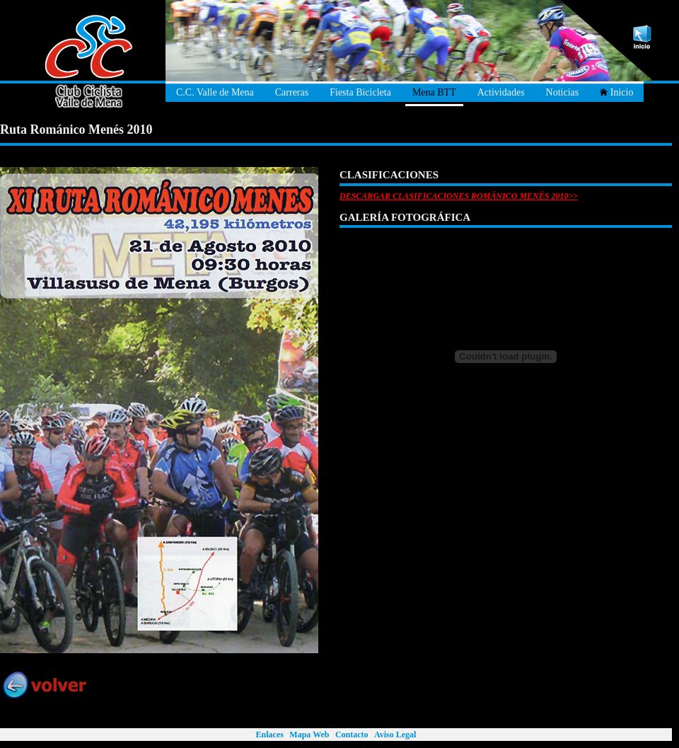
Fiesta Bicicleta (360, 92)
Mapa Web (309, 735)
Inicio (616, 92)
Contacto (351, 735)
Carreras (291, 92)
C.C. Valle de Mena (215, 92)
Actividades (501, 92)
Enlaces (270, 735)
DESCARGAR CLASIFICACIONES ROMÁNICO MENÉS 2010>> (459, 196)
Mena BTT (434, 92)
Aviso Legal (395, 735)
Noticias (562, 92)
